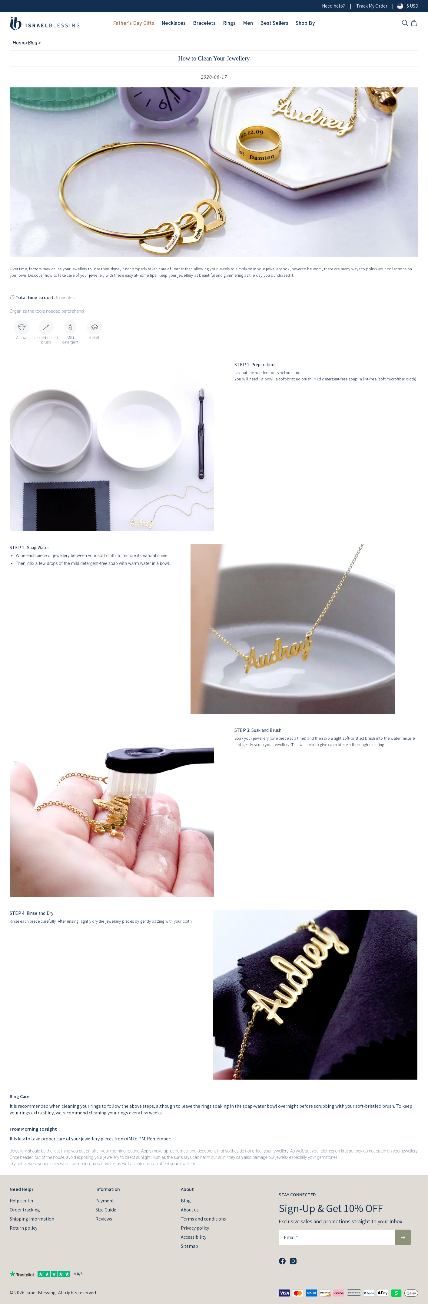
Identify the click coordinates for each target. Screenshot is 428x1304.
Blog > (34, 43)
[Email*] (337, 1237)
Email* (291, 1237)
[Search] (405, 23)
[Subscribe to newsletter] (403, 1237)
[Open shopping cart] (414, 23)
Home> (20, 43)
